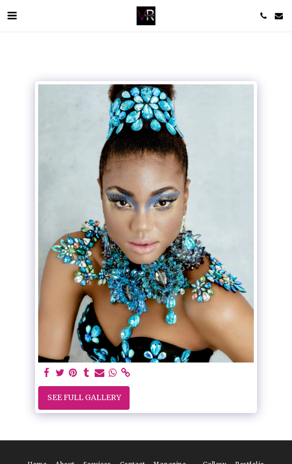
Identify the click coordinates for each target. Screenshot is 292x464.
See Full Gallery (84, 397)
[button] (12, 15)
